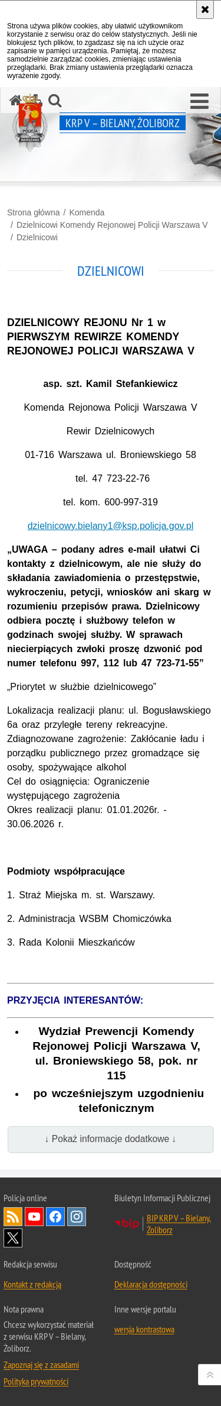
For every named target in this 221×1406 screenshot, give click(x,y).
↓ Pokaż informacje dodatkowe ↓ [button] (111, 1139)
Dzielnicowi (37, 237)
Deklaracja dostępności (150, 1284)
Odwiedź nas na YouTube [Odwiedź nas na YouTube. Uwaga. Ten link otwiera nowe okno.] (34, 1216)
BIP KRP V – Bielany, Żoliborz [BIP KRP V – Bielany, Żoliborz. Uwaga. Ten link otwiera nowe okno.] (179, 1224)
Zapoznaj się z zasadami (41, 1364)
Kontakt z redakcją (32, 1284)
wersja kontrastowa (144, 1329)
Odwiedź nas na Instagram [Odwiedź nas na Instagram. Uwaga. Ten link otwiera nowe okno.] (76, 1216)
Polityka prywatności (36, 1381)
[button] (199, 101)
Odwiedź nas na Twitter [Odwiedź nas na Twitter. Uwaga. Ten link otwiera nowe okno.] (13, 1237)
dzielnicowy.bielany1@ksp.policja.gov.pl (111, 526)
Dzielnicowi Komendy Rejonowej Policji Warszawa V (112, 225)
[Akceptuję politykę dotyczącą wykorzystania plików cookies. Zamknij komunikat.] (205, 9)
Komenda (86, 212)
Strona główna (33, 212)
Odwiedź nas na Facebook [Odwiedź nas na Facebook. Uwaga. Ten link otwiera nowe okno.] (55, 1216)
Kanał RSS (13, 1216)
